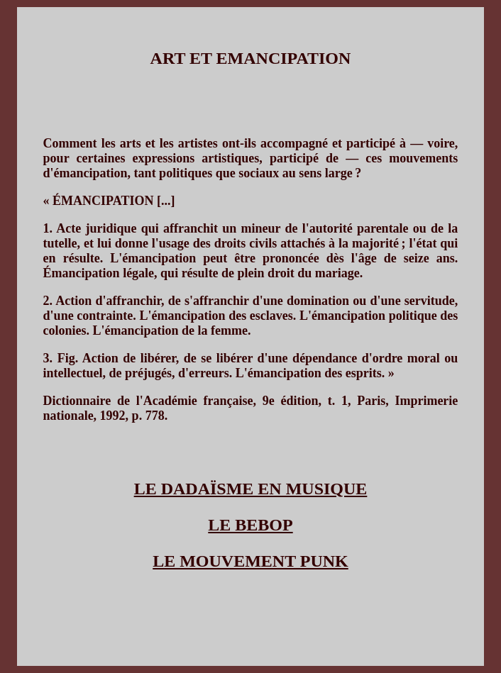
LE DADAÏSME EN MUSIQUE (251, 488)
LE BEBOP (250, 525)
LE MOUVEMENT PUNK (250, 561)
